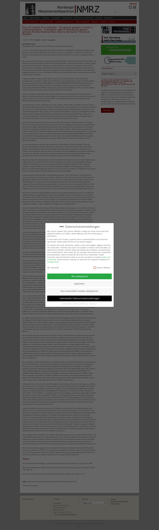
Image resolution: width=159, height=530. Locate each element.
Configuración (53, 259)
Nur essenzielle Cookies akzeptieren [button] (79, 288)
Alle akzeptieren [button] (79, 273)
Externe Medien (102, 265)
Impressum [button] (93, 301)
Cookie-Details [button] (67, 301)
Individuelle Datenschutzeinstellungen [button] (79, 295)
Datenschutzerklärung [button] (80, 301)
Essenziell (53, 265)
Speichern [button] (79, 281)
